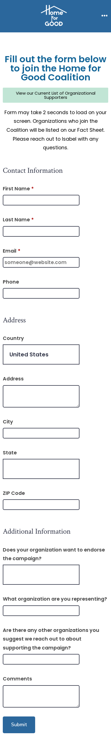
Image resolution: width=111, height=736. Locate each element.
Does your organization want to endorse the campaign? (54, 554)
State (10, 452)
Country (13, 338)
